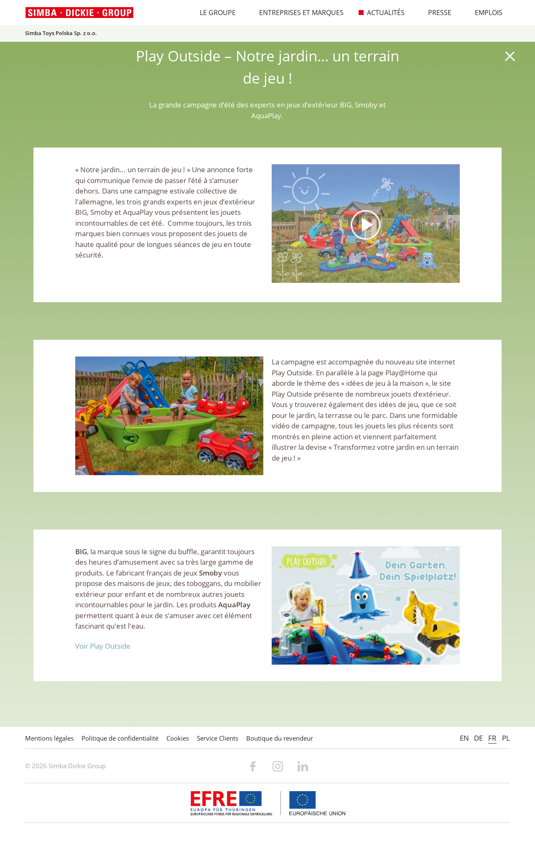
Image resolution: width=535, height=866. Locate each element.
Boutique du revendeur (279, 738)
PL (506, 738)
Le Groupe (213, 12)
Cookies (177, 738)
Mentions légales (49, 738)
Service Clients (217, 738)
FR (492, 738)
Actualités (381, 12)
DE (478, 738)
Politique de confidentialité (120, 738)
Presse (435, 12)
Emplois (484, 12)
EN (464, 738)
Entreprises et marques (297, 12)
